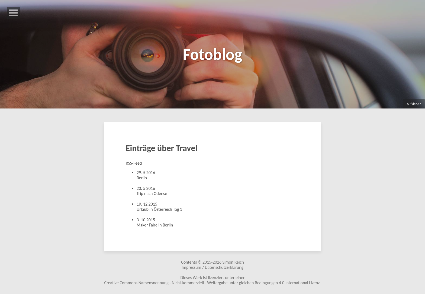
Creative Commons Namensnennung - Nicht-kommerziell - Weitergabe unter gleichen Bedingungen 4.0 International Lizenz (212, 282)
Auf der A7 (414, 104)
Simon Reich (233, 262)
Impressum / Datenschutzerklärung (212, 267)
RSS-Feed (134, 163)
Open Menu (13, 13)
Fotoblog (212, 54)
